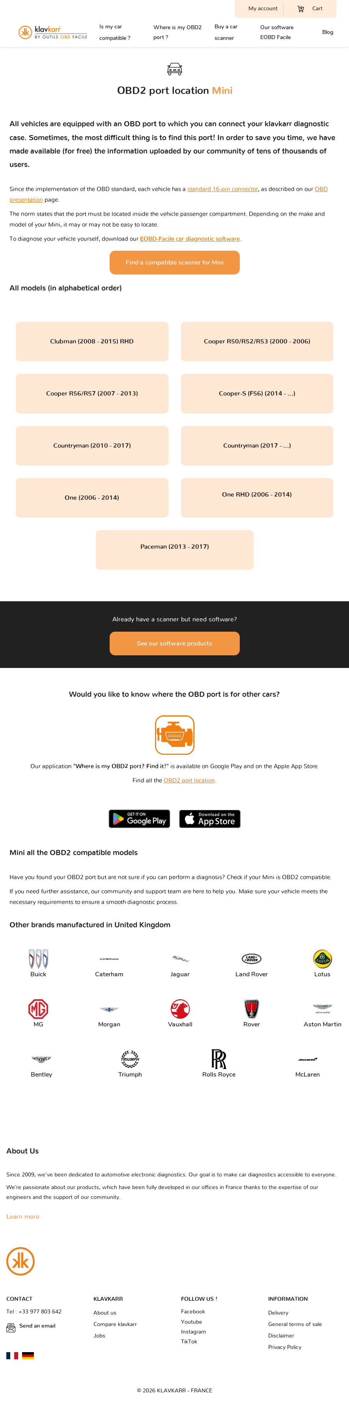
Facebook (193, 1312)
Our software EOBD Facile (276, 32)
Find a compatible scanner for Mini (175, 262)
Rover (251, 1014)
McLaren (307, 1064)
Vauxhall (180, 1014)
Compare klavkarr (115, 1324)
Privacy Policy (284, 1347)
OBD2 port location (189, 781)
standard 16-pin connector (222, 189)
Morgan (109, 1014)
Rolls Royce (218, 1064)
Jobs (99, 1336)
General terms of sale (295, 1324)
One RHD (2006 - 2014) (257, 495)
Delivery (278, 1313)
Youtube (191, 1322)
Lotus (322, 964)
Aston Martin (322, 1014)
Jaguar (180, 964)
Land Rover (251, 964)
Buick (38, 964)
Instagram (193, 1332)
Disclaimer (281, 1336)
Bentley (41, 1064)
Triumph (130, 1064)
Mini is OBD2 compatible (296, 877)
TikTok (189, 1342)
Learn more (22, 1217)
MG (38, 1014)
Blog (327, 32)
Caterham (109, 964)
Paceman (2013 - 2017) (174, 547)
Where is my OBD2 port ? (177, 32)
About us (104, 1313)
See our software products (174, 643)
